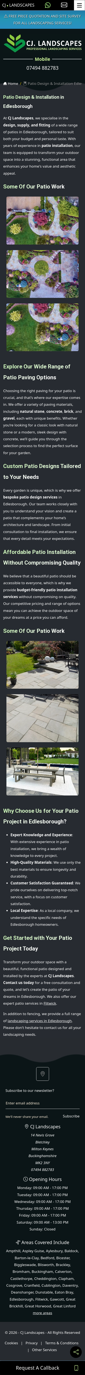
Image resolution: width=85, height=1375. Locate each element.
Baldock (71, 1250)
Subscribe (71, 1116)
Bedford (47, 1257)
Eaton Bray (64, 1292)
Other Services (44, 1349)
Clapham (66, 1278)
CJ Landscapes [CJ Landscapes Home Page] (18, 5)
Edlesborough (21, 1299)
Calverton (63, 1271)
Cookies (11, 1342)
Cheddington (45, 1278)
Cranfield (32, 1285)
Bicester (62, 1257)
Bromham (21, 1271)
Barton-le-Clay (27, 1257)
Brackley (63, 1264)
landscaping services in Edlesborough (40, 1020)
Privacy (31, 1342)
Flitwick (49, 1003)
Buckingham (42, 1271)
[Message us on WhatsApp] (47, 5)
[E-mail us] (64, 5)
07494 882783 (43, 68)
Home (10, 83)
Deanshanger (22, 1292)
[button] (42, 1074)
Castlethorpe (21, 1278)
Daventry (70, 1285)
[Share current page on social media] (76, 1352)
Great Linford (64, 1306)
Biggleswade (25, 1264)
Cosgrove (14, 1285)
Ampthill (13, 1250)
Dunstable (44, 1292)
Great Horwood (38, 1306)
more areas (42, 1312)
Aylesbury (54, 1250)
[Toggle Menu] (79, 5)
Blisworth (46, 1264)
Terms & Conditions (62, 1342)
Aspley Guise (33, 1250)
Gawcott (57, 1299)
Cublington (51, 1285)
